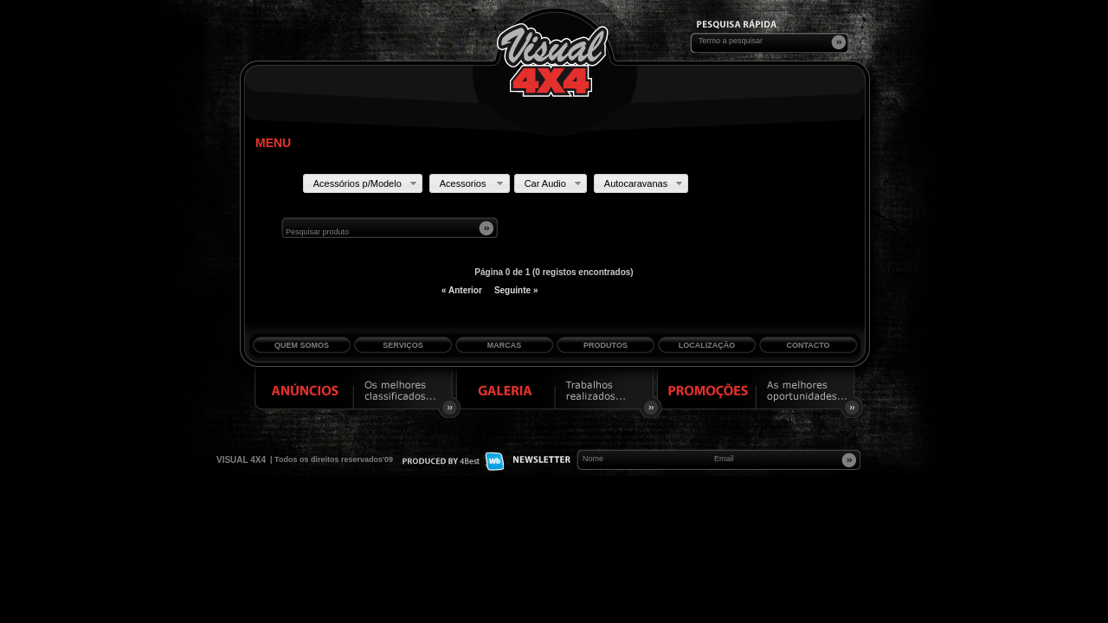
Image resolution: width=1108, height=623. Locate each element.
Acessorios (473, 183)
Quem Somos (301, 345)
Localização (707, 345)
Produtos (605, 345)
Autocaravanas (645, 183)
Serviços (402, 345)
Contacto (807, 345)
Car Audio (554, 183)
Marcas (504, 345)
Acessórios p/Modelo (366, 183)
